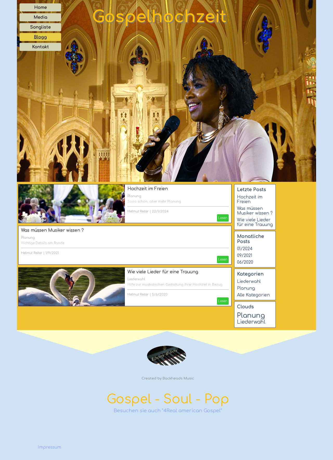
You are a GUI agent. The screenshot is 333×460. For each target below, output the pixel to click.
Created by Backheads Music (168, 378)
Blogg (40, 37)
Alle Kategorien (253, 295)
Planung (134, 196)
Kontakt (40, 47)
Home (40, 7)
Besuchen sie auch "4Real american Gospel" (168, 410)
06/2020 (245, 262)
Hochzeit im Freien (147, 188)
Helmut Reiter (138, 211)
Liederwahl (136, 279)
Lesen (222, 218)
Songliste (40, 27)
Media (40, 17)
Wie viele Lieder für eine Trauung (162, 272)
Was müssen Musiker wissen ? (52, 230)
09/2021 (244, 255)
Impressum (49, 447)
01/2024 (245, 248)
